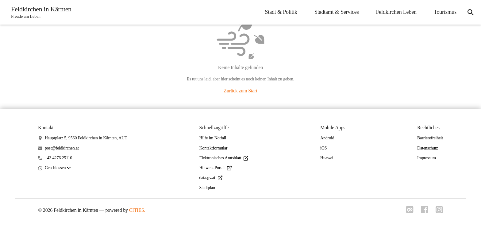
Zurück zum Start (240, 90)
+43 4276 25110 (58, 158)
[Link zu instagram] (439, 211)
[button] (58, 168)
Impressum (426, 158)
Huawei (326, 158)
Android (327, 138)
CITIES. (137, 210)
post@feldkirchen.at (62, 148)
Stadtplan (207, 187)
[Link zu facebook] (424, 211)
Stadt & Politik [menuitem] (281, 12)
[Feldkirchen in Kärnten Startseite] (39, 12)
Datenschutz (427, 148)
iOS (323, 148)
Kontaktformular (213, 148)
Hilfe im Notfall (212, 138)
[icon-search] (471, 12)
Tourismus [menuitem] (445, 12)
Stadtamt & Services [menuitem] (336, 12)
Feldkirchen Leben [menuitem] (396, 12)
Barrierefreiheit (430, 138)
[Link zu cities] (410, 211)
